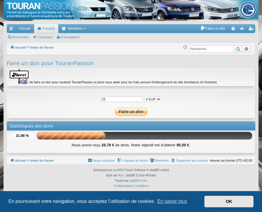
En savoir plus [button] (172, 201)
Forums (49, 28)
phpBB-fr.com (139, 180)
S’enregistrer (70, 37)
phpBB (117, 170)
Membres (75, 28)
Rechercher (20, 37)
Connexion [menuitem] (243, 29)
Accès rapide (12, 29)
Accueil (25, 28)
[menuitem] (213, 28)
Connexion (45, 37)
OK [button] (229, 201)
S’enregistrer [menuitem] (252, 29)
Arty (121, 175)
